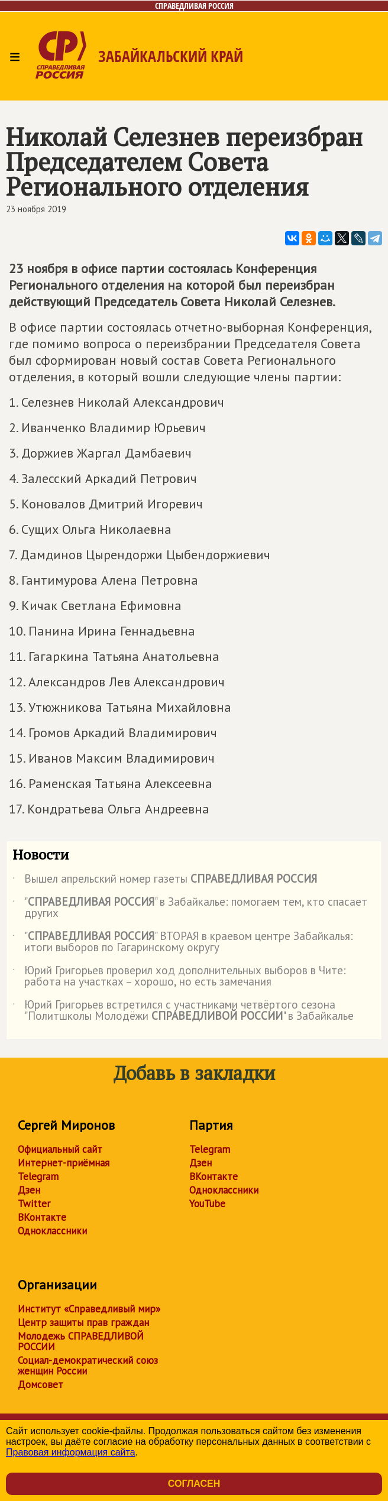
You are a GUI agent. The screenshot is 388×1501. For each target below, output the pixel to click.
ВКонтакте (42, 1217)
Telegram (38, 1176)
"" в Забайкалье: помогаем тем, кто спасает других (189, 908)
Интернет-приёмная (63, 1163)
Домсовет (40, 1384)
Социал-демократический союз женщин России (88, 1365)
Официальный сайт (60, 1149)
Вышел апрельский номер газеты (164, 881)
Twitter (34, 1203)
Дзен (29, 1190)
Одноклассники (52, 1231)
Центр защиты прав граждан (83, 1322)
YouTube (207, 1203)
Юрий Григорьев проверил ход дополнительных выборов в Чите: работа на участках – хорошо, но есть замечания (179, 976)
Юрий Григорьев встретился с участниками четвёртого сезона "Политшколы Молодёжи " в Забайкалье (183, 1011)
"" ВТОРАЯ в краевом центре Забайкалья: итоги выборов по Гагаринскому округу (182, 942)
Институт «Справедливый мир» (89, 1309)
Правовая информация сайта (70, 1452)
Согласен (194, 1484)
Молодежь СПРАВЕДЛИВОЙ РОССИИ (81, 1341)
